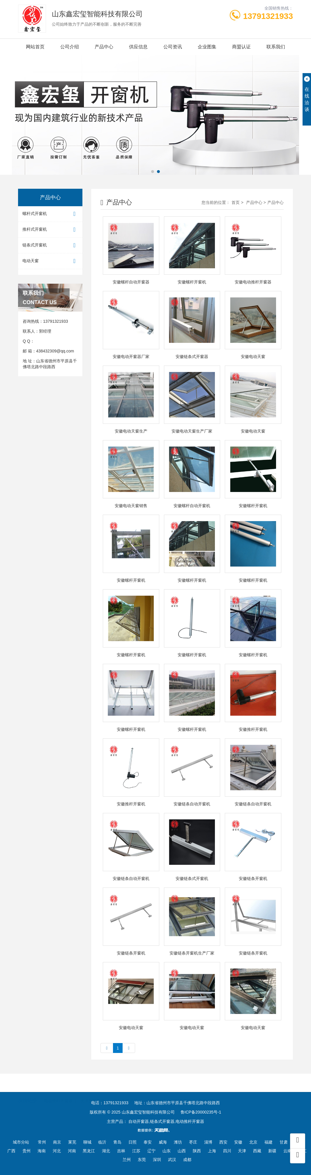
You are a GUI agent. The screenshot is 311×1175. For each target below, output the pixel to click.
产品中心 (104, 46)
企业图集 (207, 46)
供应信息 (138, 46)
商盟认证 (241, 46)
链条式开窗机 (50, 245)
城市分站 (21, 1142)
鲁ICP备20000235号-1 (201, 1112)
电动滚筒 (182, 1093)
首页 (236, 202)
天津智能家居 (92, 1093)
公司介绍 (69, 46)
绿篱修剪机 (155, 1093)
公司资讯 (172, 46)
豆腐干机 (206, 1093)
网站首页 (35, 46)
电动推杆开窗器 (58, 1093)
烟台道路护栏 (125, 1093)
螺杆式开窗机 (50, 214)
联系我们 (275, 46)
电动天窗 (50, 261)
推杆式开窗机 (50, 229)
